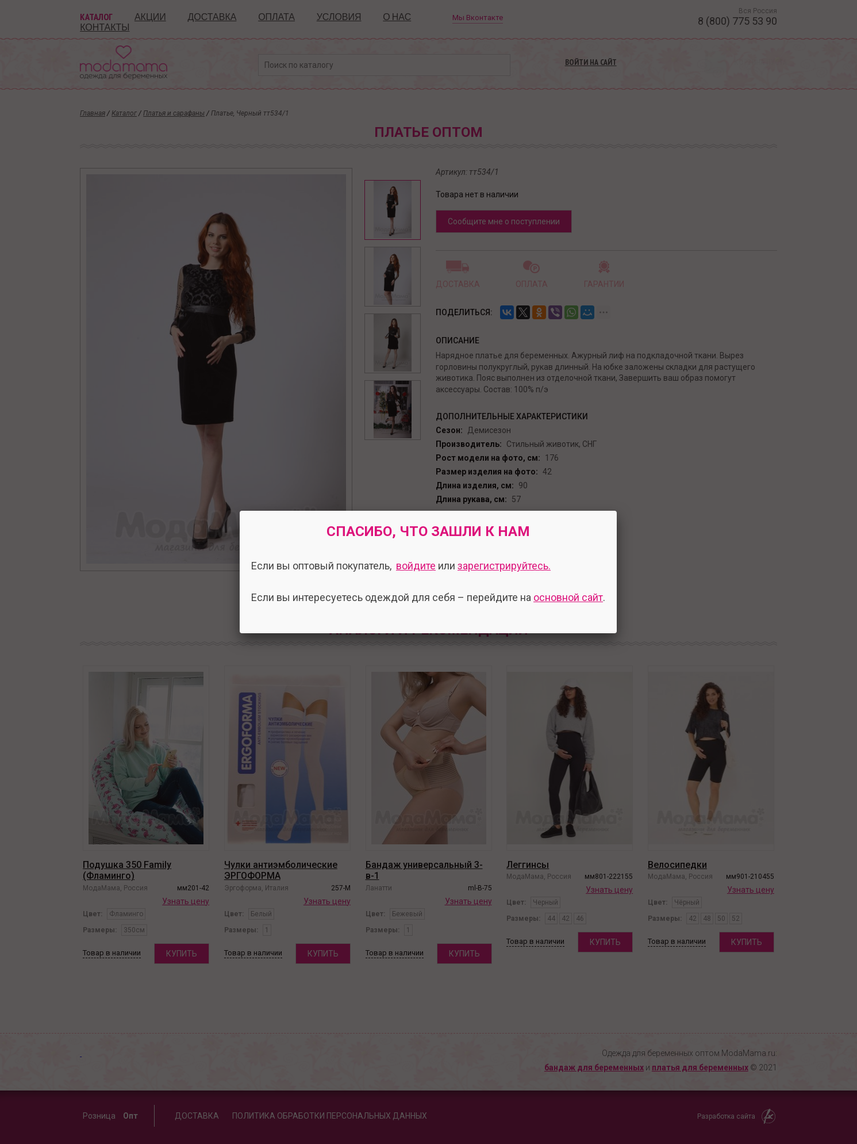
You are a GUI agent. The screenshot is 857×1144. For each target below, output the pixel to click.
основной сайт (568, 597)
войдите (416, 566)
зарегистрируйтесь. (504, 566)
